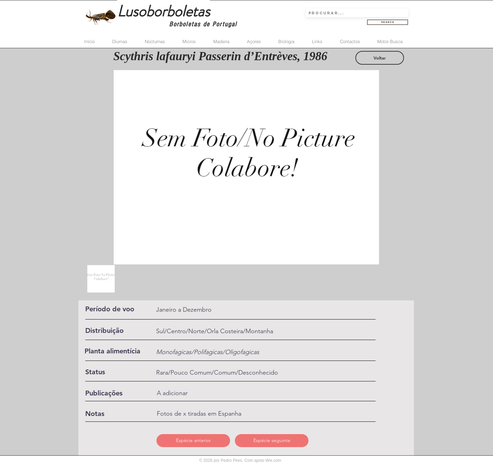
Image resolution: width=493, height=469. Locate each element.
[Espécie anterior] (193, 440)
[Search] (387, 22)
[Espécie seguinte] (271, 440)
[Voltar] (379, 58)
